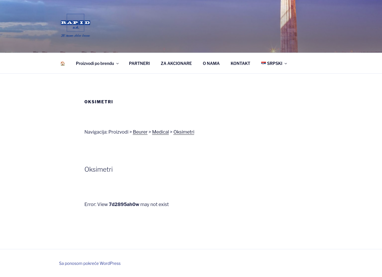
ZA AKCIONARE (176, 63)
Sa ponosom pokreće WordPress (90, 263)
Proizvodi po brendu (98, 63)
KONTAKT (240, 63)
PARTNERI (139, 63)
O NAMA (211, 63)
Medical (160, 132)
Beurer (140, 132)
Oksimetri (183, 132)
